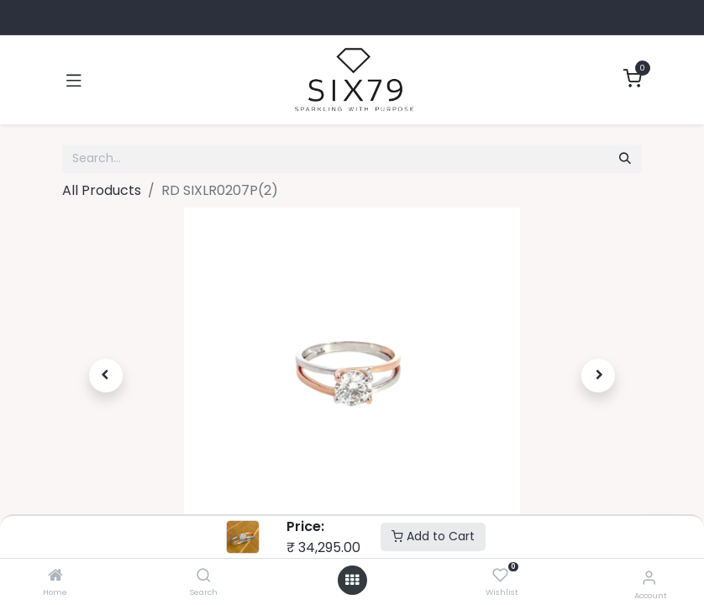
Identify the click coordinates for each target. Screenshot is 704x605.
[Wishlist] (500, 576)
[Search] (204, 576)
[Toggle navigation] (74, 80)
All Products (101, 190)
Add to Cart (433, 536)
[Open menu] (352, 580)
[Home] (55, 576)
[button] (106, 375)
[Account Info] (649, 577)
